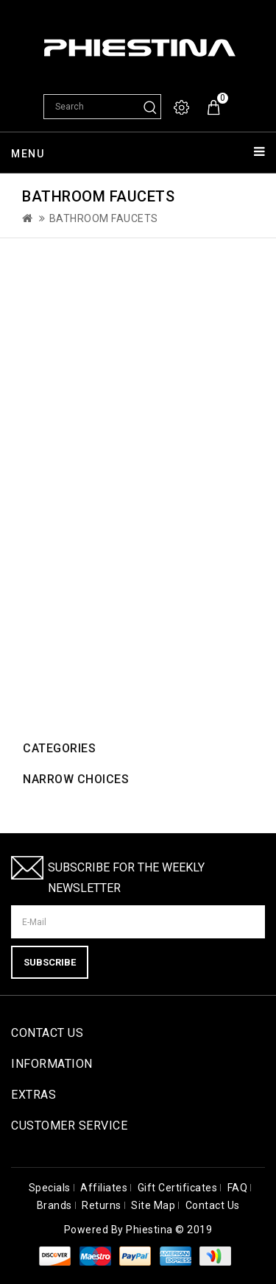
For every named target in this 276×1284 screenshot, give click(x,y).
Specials (50, 1188)
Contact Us (212, 1205)
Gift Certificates (178, 1188)
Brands (54, 1205)
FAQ (237, 1188)
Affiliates (103, 1188)
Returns (101, 1205)
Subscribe (50, 962)
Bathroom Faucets (103, 218)
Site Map (153, 1205)
